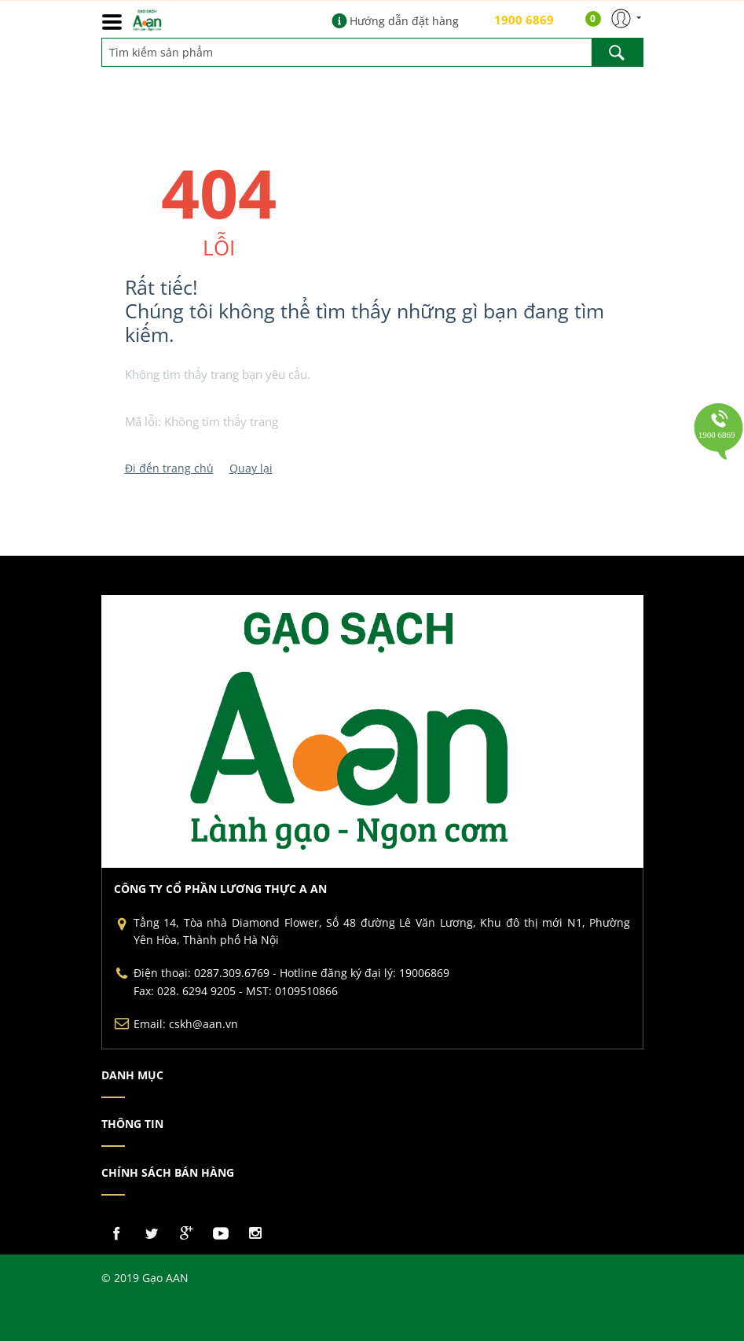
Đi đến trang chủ (169, 468)
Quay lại (251, 468)
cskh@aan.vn (203, 1023)
